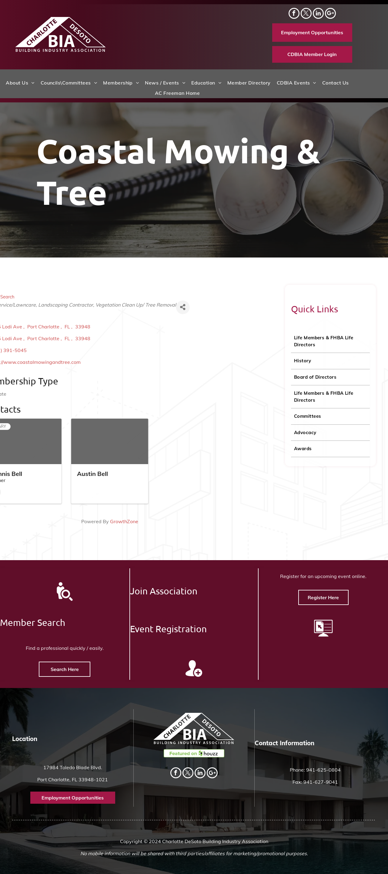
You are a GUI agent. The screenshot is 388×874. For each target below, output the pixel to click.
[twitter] (306, 14)
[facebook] (294, 14)
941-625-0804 (323, 770)
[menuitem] (20, 83)
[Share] (29, 307)
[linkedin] (318, 14)
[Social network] (330, 14)
